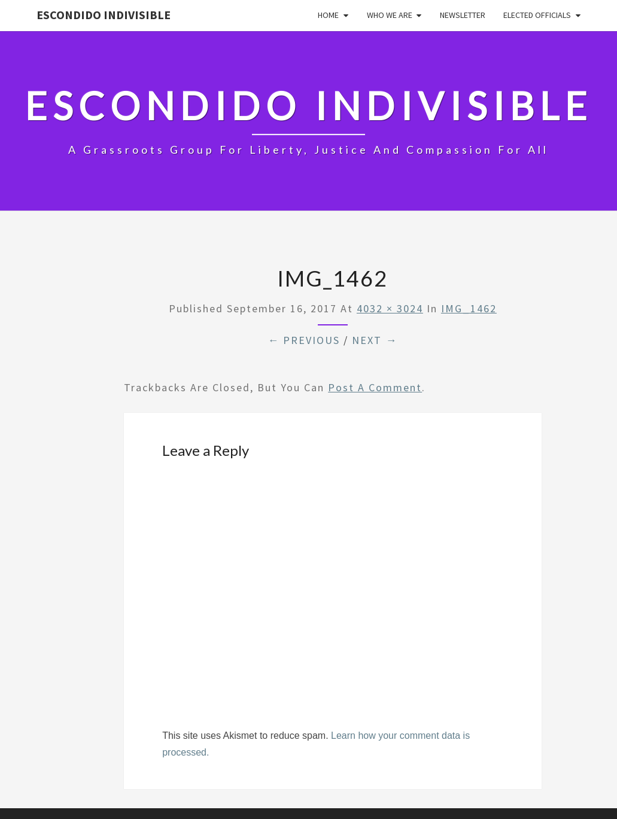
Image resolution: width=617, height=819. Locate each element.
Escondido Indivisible (104, 14)
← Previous (304, 340)
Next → (374, 340)
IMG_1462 (469, 308)
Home (328, 15)
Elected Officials (537, 15)
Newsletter (462, 15)
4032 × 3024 (390, 308)
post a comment (375, 387)
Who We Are (389, 15)
